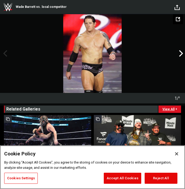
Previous (4, 53)
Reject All (161, 178)
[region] (92, 167)
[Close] (176, 154)
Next (180, 53)
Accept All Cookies (122, 178)
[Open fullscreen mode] (178, 19)
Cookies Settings (21, 178)
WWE (8, 7)
